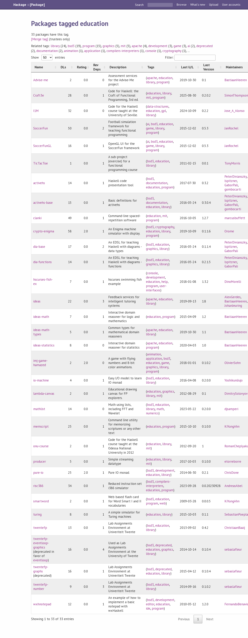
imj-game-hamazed (40, 363)
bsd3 (71, 46)
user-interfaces (156, 288)
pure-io (38, 472)
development (157, 46)
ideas (36, 301)
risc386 (38, 486)
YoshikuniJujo (233, 380)
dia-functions (42, 262)
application (92, 51)
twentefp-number (40, 586)
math (160, 409)
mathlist (39, 409)
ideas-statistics (43, 345)
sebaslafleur (233, 549)
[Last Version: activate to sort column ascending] (211, 67)
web (163, 503)
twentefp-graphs (40, 569)
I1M (36, 111)
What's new (197, 5)
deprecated (204, 46)
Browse (181, 5)
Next (209, 619)
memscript (41, 426)
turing (37, 514)
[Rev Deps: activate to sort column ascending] (98, 67)
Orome (229, 231)
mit (123, 46)
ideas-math (41, 317)
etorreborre (232, 461)
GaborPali (231, 185)
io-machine (41, 380)
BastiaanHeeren (235, 80)
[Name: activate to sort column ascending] (44, 67)
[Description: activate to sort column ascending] (125, 67)
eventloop (40, 560)
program (88, 46)
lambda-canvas (43, 393)
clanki (37, 218)
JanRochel (231, 128)
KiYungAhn (231, 426)
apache (137, 46)
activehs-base (43, 202)
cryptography (171, 51)
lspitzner (230, 181)
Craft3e (38, 95)
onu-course (41, 446)
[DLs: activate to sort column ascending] (65, 67)
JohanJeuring (233, 305)
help (164, 281)
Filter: (190, 57)
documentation (47, 51)
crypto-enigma (43, 231)
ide (148, 608)
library (55, 46)
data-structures (158, 106)
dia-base (39, 246)
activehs (39, 183)
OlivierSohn (232, 363)
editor (150, 604)
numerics (152, 413)
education (165, 78)
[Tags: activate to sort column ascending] (161, 67)
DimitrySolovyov (236, 393)
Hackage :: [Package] (29, 4)
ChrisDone (231, 472)
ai (189, 46)
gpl (163, 111)
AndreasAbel (233, 486)
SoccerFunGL (42, 146)
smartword (41, 501)
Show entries (48, 57)
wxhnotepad (42, 604)
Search (139, 5)
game (177, 46)
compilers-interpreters (123, 51)
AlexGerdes (232, 297)
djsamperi (231, 409)
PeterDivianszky (235, 176)
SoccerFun (40, 128)
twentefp (40, 528)
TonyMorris (232, 163)
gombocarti (232, 189)
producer (39, 461)
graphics (108, 46)
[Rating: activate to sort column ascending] (82, 67)
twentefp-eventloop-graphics (41, 543)
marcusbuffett (234, 218)
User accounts (231, 5)
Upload (213, 5)
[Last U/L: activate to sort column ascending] (189, 67)
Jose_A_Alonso (234, 111)
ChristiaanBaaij (234, 528)
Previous (184, 619)
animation (71, 51)
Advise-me (40, 80)
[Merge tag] (39, 39)
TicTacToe (40, 163)
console (150, 51)
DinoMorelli (232, 281)
